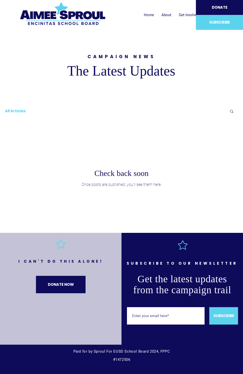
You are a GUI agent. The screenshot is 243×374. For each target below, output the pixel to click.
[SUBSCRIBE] (219, 22)
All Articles (15, 111)
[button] (231, 111)
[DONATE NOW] (61, 284)
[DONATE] (219, 7)
